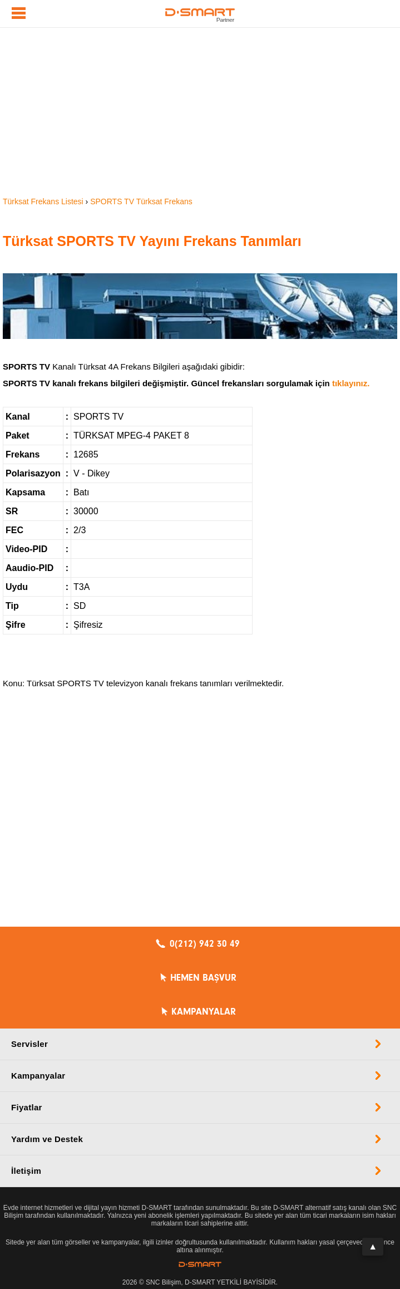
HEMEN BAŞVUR (203, 977)
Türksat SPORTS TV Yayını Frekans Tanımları (152, 241)
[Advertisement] (200, 111)
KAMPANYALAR (203, 1011)
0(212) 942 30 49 (205, 943)
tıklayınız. (351, 383)
